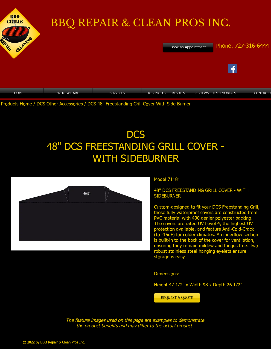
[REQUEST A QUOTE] (177, 297)
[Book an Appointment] (188, 47)
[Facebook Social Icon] (232, 68)
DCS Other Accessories (60, 104)
